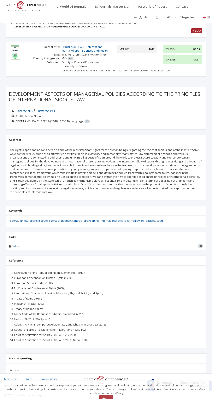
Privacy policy (49, 379)
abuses (150, 221)
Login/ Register (180, 17)
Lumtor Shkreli (46, 111)
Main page (10, 379)
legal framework (134, 221)
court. (160, 221)
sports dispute (39, 221)
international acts (112, 221)
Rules (29, 379)
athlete (23, 221)
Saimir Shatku (24, 111)
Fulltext (16, 246)
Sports (14, 221)
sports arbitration (60, 221)
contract (77, 221)
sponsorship (92, 221)
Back (197, 30)
